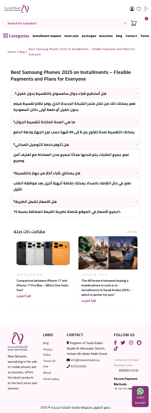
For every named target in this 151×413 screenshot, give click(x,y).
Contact (131, 36)
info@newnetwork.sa (85, 360)
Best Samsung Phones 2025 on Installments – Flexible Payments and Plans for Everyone (82, 51)
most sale (71, 36)
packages (89, 36)
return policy (51, 379)
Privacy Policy (48, 352)
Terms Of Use (49, 363)
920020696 (79, 366)
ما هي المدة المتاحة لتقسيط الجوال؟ (44, 122)
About (47, 372)
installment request (47, 36)
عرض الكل (132, 231)
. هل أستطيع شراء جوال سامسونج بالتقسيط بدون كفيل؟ (60, 93)
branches (106, 36)
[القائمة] (146, 9)
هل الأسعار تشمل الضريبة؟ (35, 201)
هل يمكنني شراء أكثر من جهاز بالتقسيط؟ (46, 173)
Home (12, 51)
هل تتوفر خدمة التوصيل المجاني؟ (41, 144)
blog (119, 36)
